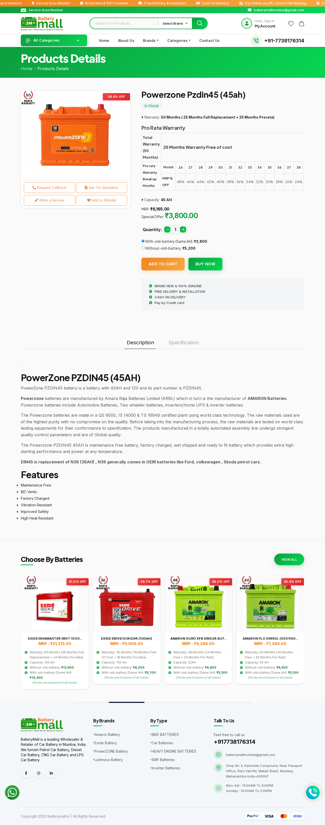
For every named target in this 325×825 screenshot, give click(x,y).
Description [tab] (140, 342)
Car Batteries (162, 743)
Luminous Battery (108, 759)
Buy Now (205, 264)
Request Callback (49, 187)
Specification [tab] (183, 342)
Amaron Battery (107, 734)
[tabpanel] (75, 135)
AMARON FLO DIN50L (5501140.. (270, 638)
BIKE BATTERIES (165, 734)
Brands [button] (149, 40)
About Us (126, 40)
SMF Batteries (163, 759)
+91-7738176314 (284, 41)
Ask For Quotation (101, 187)
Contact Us (209, 40)
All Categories (42, 40)
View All (289, 559)
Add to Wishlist (101, 200)
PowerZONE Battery (111, 751)
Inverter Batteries (166, 768)
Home (104, 40)
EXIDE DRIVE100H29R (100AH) (126, 638)
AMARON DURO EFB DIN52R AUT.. (198, 638)
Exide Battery (105, 743)
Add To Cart (163, 264)
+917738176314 (234, 741)
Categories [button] (177, 40)
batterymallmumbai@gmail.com (250, 755)
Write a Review (49, 200)
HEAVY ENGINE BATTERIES (174, 751)
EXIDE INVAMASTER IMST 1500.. (55, 638)
